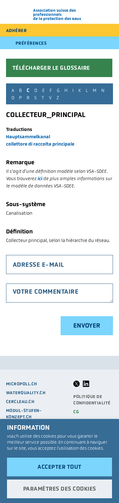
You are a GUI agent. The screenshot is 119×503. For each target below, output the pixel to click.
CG (76, 412)
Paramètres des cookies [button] (59, 488)
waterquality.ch (26, 392)
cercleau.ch (20, 401)
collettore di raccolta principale (40, 144)
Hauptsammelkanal (28, 137)
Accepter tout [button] (59, 466)
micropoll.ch (21, 384)
